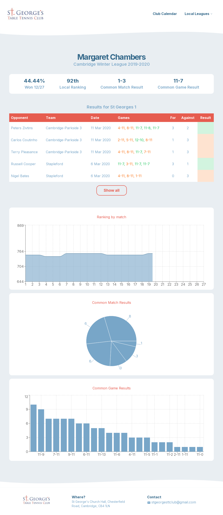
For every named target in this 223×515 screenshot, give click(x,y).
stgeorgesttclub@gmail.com (171, 502)
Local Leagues (199, 14)
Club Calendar (165, 14)
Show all (112, 190)
